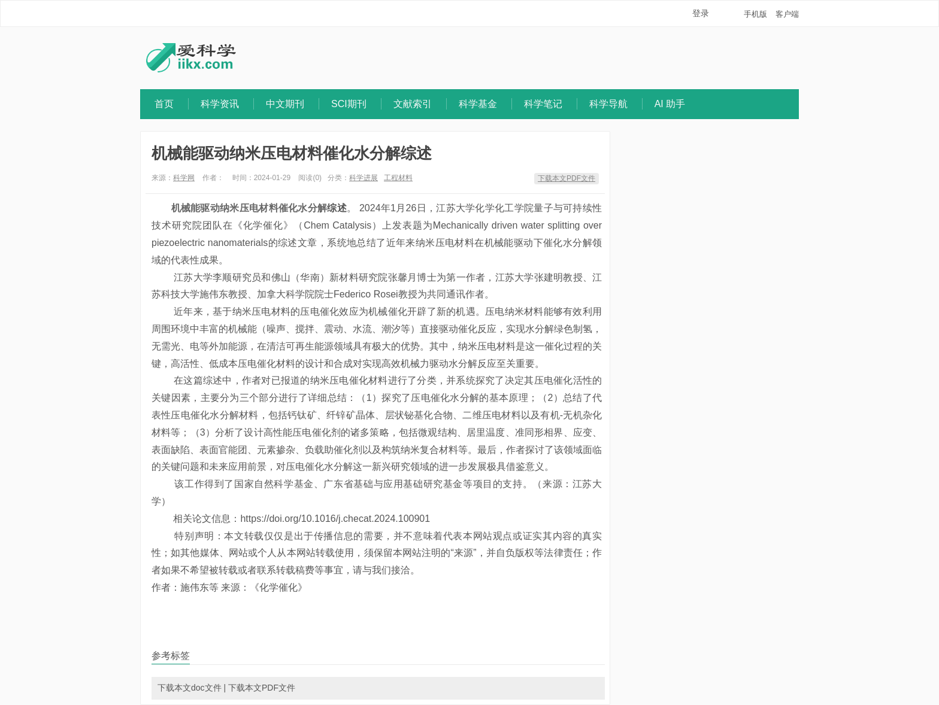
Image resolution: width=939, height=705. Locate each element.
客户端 (787, 14)
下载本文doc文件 (189, 687)
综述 (337, 208)
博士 (427, 277)
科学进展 (363, 178)
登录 (700, 13)
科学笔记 (543, 104)
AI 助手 (670, 104)
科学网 (184, 178)
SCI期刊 (348, 104)
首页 (164, 104)
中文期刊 (285, 104)
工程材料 (398, 178)
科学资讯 (220, 104)
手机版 (755, 14)
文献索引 (412, 104)
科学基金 (478, 104)
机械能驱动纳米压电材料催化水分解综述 (292, 153)
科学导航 (608, 104)
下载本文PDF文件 (566, 178)
